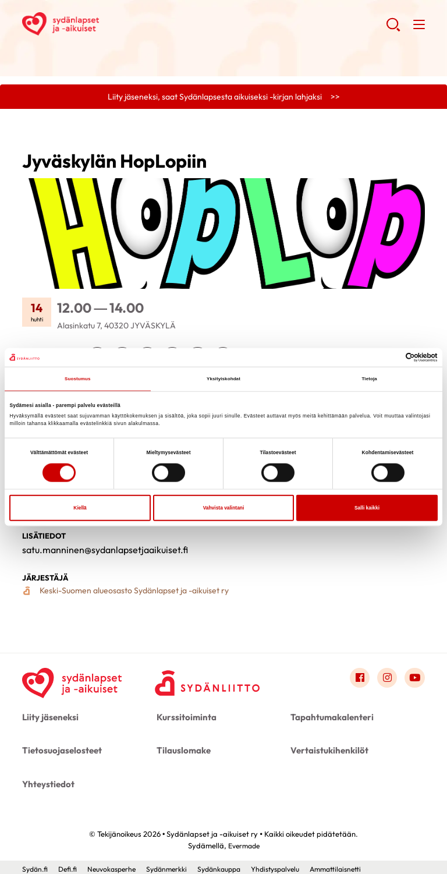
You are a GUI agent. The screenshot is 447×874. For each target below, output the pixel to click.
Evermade (243, 842)
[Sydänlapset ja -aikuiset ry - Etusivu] (74, 683)
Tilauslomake (182, 750)
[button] (392, 29)
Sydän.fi (36, 865)
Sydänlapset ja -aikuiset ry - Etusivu (115, 24)
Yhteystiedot (47, 781)
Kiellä (79, 508)
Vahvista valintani (223, 508)
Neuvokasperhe (117, 865)
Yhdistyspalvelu (294, 865)
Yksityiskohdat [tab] (224, 379)
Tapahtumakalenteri (329, 719)
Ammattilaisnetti (360, 865)
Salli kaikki (366, 508)
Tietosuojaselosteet (59, 750)
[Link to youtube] (414, 680)
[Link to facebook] (357, 680)
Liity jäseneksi (49, 719)
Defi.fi (71, 865)
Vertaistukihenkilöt (327, 750)
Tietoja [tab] (369, 379)
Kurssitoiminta (184, 719)
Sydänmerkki (176, 865)
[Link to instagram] (385, 680)
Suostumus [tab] (77, 379)
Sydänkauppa (233, 865)
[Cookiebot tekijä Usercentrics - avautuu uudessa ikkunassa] (387, 357)
